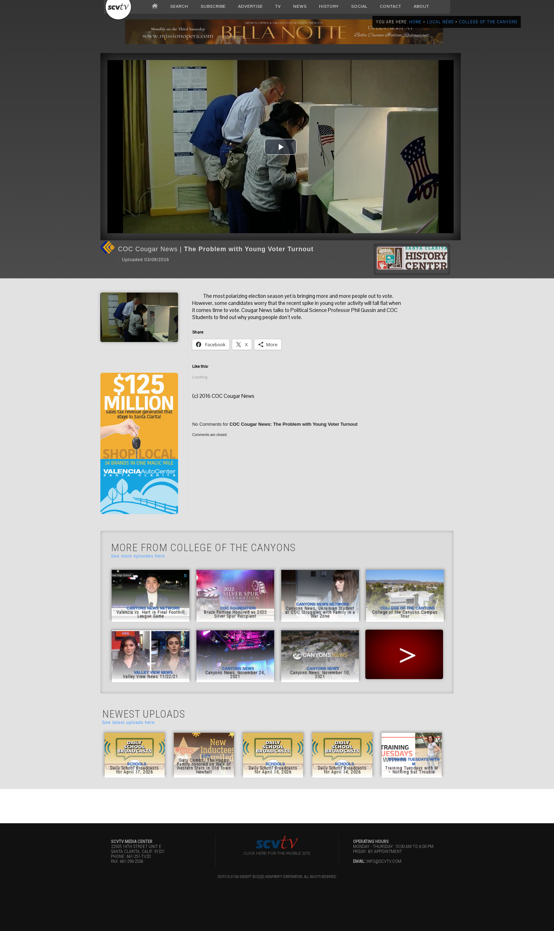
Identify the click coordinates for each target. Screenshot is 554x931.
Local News (440, 21)
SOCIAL (359, 6)
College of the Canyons (488, 21)
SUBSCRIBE (213, 6)
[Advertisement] (277, 805)
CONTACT (390, 6)
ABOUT (421, 6)
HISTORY (329, 6)
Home (415, 21)
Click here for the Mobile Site (277, 853)
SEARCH (179, 6)
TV (278, 6)
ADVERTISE (250, 6)
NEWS (300, 6)
